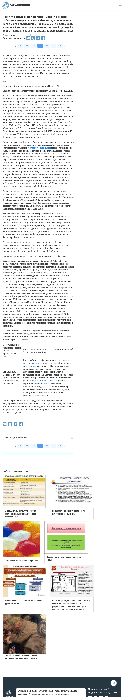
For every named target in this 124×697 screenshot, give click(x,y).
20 (20, 46)
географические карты (39, 148)
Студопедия (16, 5)
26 (60, 46)
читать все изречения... (58, 694)
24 (47, 46)
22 (33, 46)
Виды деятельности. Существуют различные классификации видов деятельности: (20, 514)
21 (27, 46)
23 (40, 46)
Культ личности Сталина (44, 380)
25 (53, 46)
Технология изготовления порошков (21, 560)
